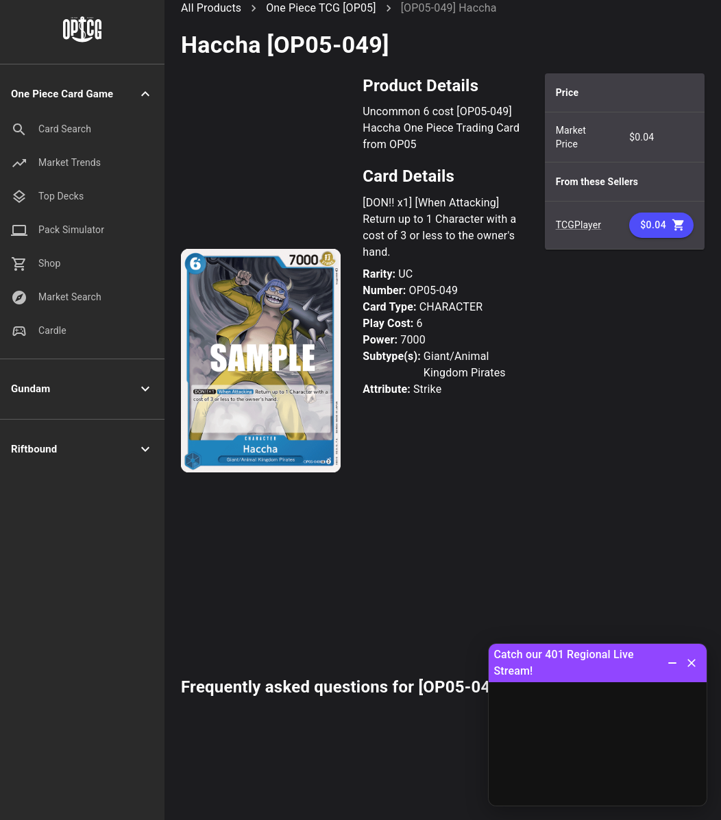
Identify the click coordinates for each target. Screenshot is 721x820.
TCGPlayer (579, 224)
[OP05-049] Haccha (449, 7)
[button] (82, 94)
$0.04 (661, 225)
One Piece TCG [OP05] (321, 7)
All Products (211, 7)
